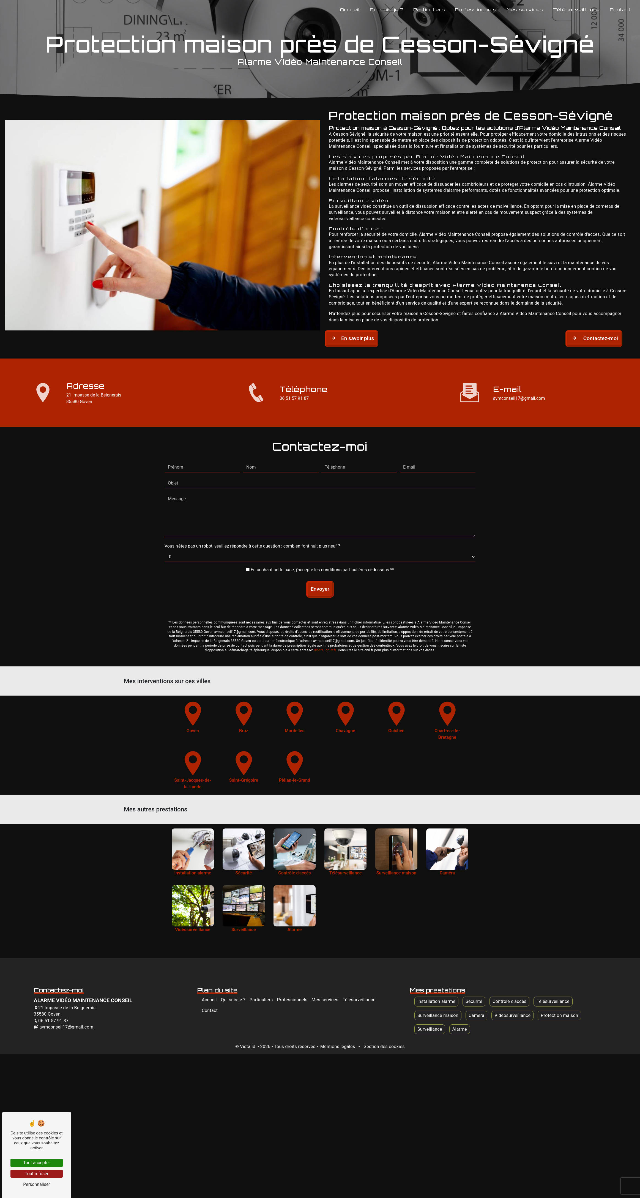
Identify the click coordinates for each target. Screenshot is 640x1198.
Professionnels (475, 9)
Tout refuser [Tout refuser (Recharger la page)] (36, 1173)
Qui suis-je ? (386, 9)
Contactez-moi (594, 338)
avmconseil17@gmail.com (519, 398)
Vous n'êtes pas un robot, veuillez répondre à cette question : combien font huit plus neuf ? (252, 518)
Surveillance (429, 1029)
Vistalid (248, 1046)
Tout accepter (36, 1162)
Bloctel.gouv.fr (325, 623)
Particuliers (429, 9)
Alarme (459, 1029)
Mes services (525, 9)
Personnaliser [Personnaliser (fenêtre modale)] (36, 1184)
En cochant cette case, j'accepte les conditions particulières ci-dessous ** (322, 542)
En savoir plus (351, 338)
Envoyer (320, 561)
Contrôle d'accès (509, 1001)
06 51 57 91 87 (294, 398)
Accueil (350, 9)
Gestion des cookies (383, 1046)
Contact (620, 9)
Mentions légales (337, 1046)
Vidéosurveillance (512, 1015)
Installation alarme (436, 1001)
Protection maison (559, 1015)
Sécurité (474, 1001)
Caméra (476, 1015)
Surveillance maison (437, 1015)
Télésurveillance (576, 9)
